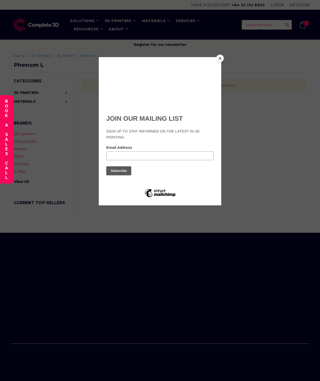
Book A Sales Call (6, 139)
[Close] (220, 58)
